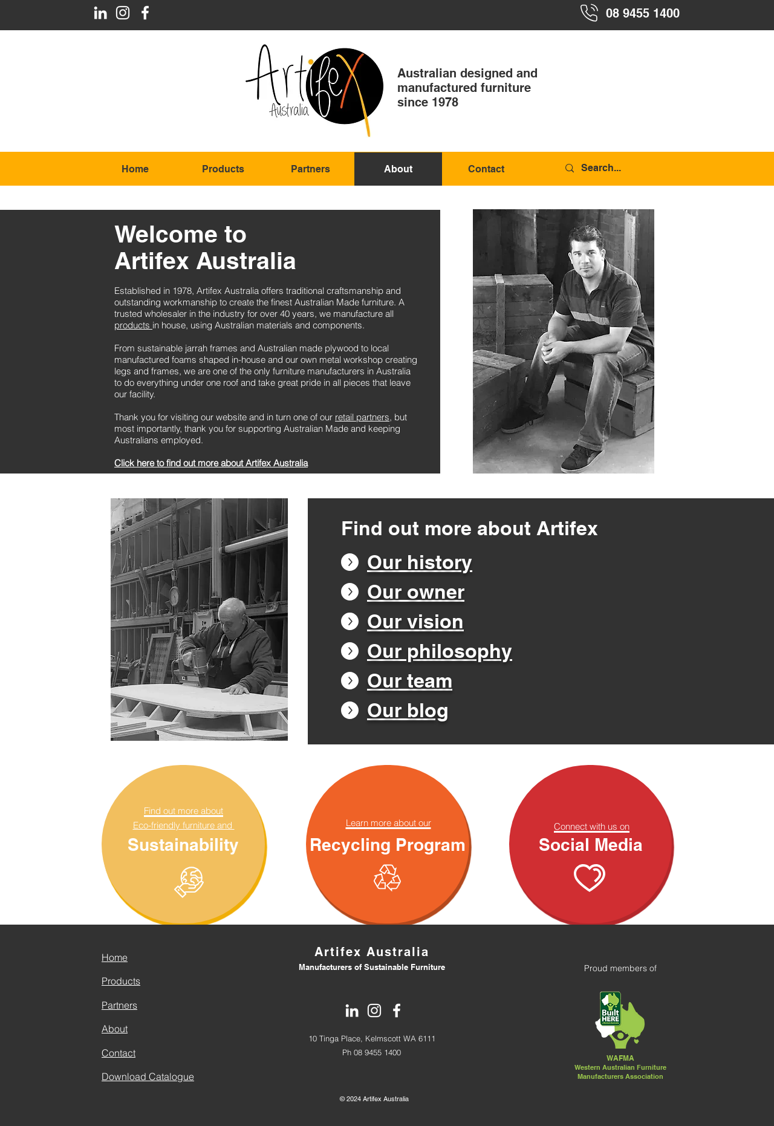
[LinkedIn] (100, 13)
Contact (118, 1053)
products (133, 325)
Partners (119, 1005)
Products (121, 981)
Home (115, 957)
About (115, 1029)
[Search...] (621, 168)
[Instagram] (123, 13)
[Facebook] (145, 13)
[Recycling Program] (387, 844)
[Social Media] (590, 844)
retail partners (362, 417)
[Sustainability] (183, 844)
